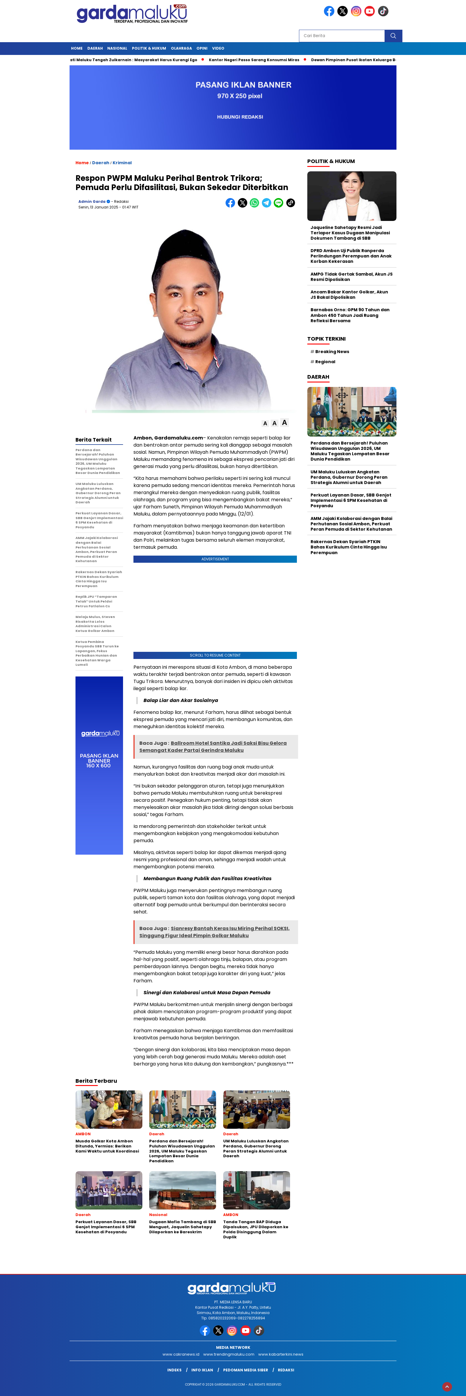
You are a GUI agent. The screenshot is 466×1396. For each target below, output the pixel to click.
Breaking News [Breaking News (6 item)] (332, 351)
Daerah (95, 48)
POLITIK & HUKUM (149, 48)
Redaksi (286, 1370)
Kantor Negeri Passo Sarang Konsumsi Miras (259, 59)
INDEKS (174, 1370)
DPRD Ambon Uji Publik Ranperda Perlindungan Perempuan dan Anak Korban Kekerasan (351, 256)
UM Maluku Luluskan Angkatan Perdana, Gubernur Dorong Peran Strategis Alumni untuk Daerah (349, 477)
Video (218, 48)
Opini (201, 48)
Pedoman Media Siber (245, 1370)
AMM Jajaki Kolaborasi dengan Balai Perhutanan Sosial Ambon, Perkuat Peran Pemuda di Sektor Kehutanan (351, 524)
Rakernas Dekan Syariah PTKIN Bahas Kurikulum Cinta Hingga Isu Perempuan (349, 547)
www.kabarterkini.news (280, 1354)
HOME (77, 48)
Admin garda (92, 201)
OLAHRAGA (181, 48)
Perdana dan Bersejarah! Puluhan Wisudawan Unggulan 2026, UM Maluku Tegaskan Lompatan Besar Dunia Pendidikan (350, 451)
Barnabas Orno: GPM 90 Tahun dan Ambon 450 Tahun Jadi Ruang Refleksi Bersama (350, 315)
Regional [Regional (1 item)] (325, 361)
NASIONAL (117, 48)
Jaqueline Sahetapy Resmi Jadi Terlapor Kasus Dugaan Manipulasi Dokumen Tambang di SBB (350, 233)
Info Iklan (202, 1370)
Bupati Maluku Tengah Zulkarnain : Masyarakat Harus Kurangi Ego (134, 59)
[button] (265, 423)
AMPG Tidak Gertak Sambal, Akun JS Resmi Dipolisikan (352, 276)
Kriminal (122, 163)
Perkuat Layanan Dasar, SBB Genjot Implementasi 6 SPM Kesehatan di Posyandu (351, 500)
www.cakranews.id (181, 1354)
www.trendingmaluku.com (228, 1354)
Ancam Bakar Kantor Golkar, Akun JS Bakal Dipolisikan (349, 294)
